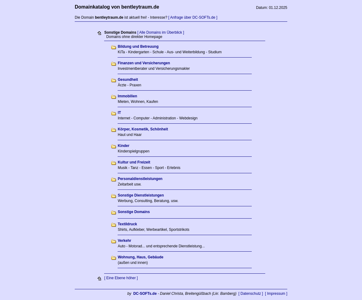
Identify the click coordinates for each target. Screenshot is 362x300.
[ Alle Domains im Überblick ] (160, 32)
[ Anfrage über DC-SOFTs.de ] (192, 17)
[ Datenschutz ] (251, 293)
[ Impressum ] (276, 293)
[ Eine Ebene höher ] (121, 278)
